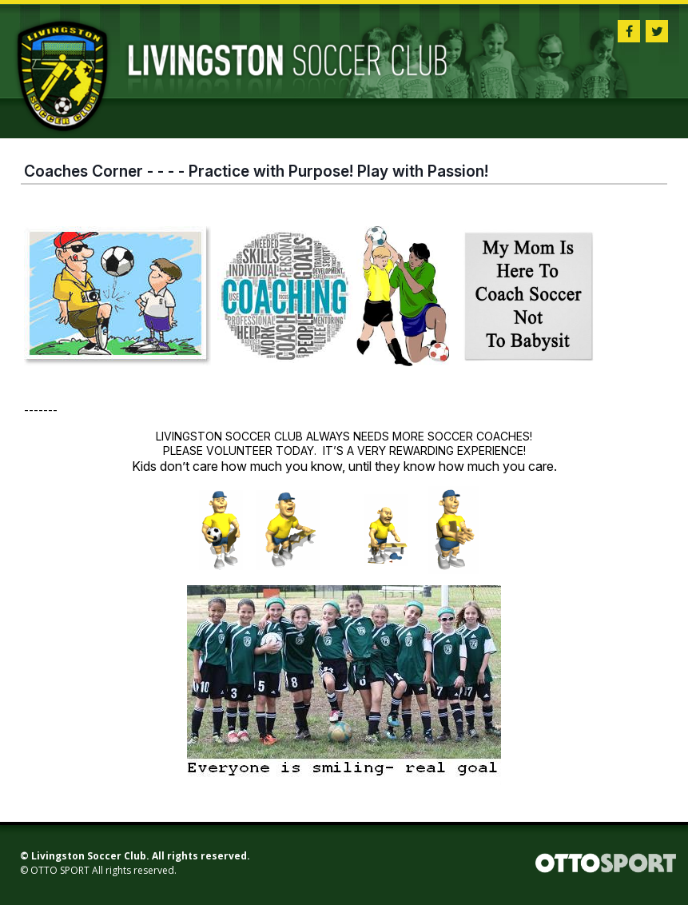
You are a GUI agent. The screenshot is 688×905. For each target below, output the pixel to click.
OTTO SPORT (59, 870)
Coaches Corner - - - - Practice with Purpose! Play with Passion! (256, 171)
